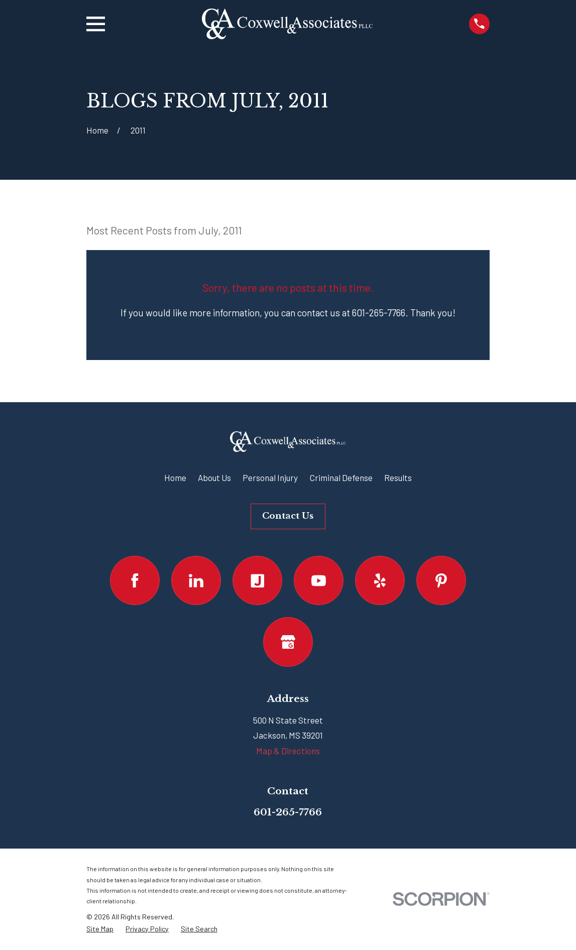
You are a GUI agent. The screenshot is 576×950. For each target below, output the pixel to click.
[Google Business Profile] (288, 642)
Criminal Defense (341, 477)
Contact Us (287, 516)
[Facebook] (135, 581)
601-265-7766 (288, 812)
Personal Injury (270, 477)
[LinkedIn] (196, 581)
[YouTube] (318, 581)
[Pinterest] (441, 581)
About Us (214, 477)
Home (175, 477)
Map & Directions (288, 751)
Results (398, 477)
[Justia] (257, 581)
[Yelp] (380, 581)
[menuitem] (99, 929)
